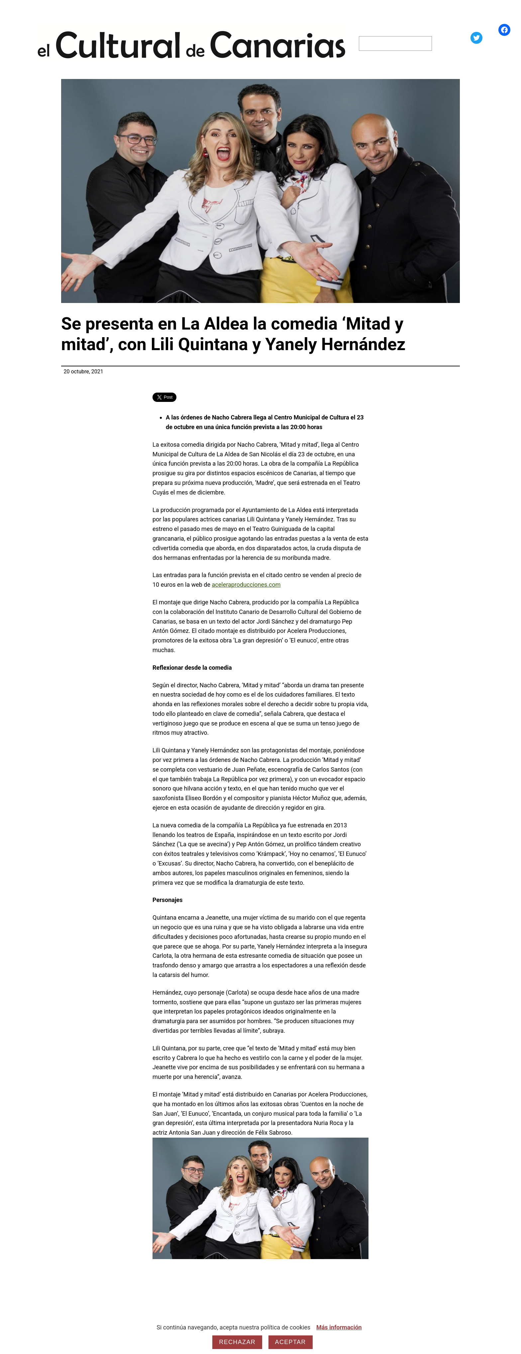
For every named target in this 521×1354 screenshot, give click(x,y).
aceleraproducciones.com (246, 584)
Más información (339, 1327)
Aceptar (290, 1342)
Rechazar (237, 1342)
